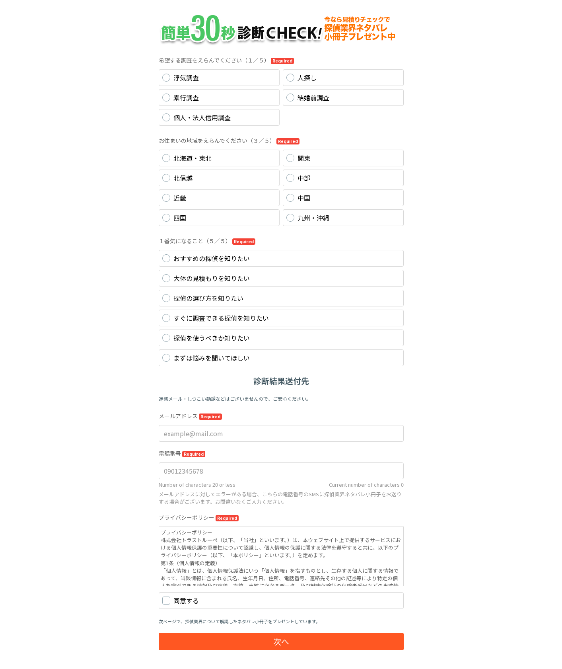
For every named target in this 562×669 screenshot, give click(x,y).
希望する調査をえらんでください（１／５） (226, 60)
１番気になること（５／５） (207, 241)
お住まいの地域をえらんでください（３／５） (229, 140)
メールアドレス (190, 416)
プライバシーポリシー (199, 517)
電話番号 (182, 453)
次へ (281, 641)
